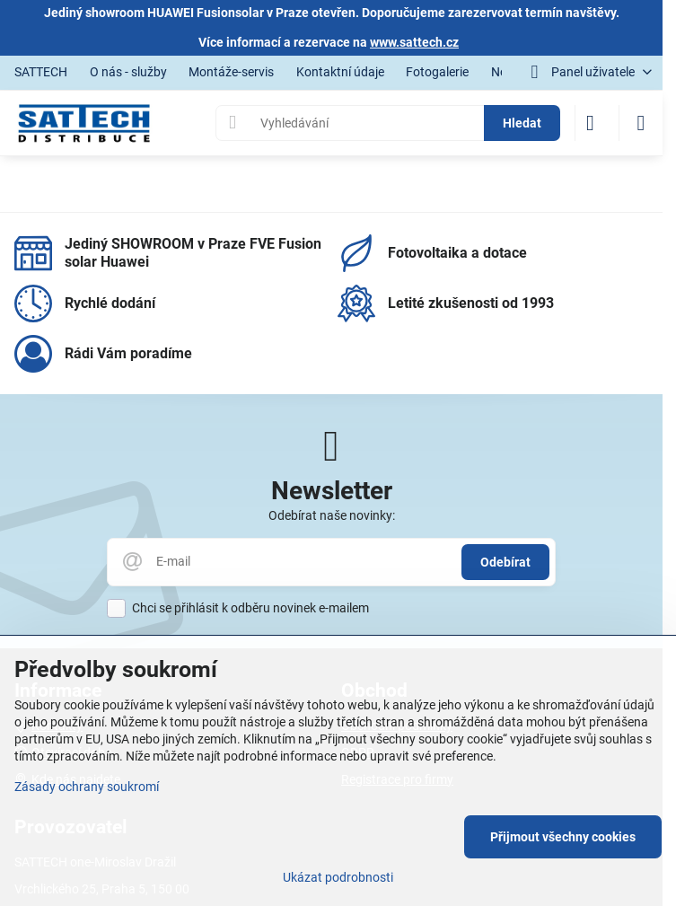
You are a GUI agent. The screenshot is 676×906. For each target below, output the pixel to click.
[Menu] (641, 123)
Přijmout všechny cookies (563, 837)
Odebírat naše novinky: (331, 515)
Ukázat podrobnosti (338, 877)
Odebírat (505, 562)
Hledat (522, 123)
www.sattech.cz (414, 42)
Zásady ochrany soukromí (86, 786)
